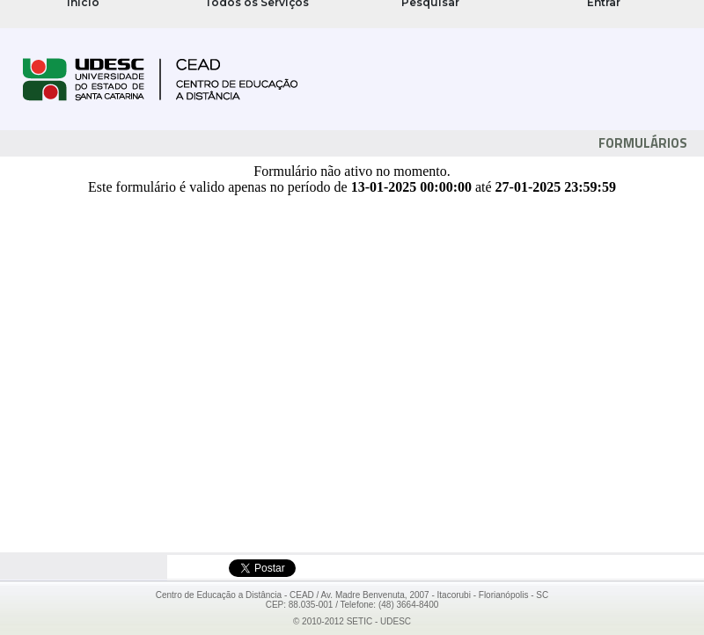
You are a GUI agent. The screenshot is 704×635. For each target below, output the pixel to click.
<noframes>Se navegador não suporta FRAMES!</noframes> (352, 14)
